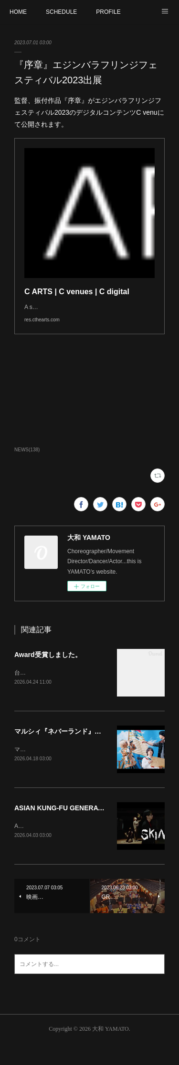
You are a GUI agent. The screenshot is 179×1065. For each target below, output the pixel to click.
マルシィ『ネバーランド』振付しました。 (77, 751)
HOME (18, 12)
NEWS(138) (27, 468)
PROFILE (108, 12)
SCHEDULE (61, 12)
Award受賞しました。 (48, 673)
